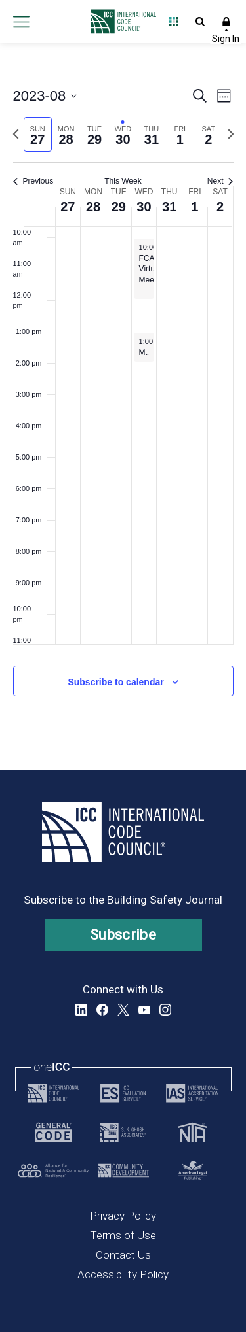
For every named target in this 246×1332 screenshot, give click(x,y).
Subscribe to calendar (115, 682)
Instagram (165, 1009)
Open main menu (21, 21)
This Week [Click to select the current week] (122, 181)
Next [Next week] (220, 181)
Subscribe (123, 935)
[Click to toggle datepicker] (45, 96)
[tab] (38, 134)
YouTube (144, 1009)
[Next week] (231, 134)
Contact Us (123, 1254)
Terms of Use (123, 1235)
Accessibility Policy (123, 1274)
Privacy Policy (123, 1215)
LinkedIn (81, 1009)
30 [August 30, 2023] (143, 206)
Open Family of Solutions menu (174, 21)
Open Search (200, 21)
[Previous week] (16, 134)
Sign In (226, 21)
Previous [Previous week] (33, 181)
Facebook (102, 1009)
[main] (123, 406)
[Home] (120, 21)
